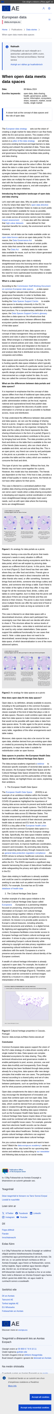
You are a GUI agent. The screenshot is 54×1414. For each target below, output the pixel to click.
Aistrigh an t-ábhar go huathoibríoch (27, 64)
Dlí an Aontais (8, 1296)
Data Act (15, 249)
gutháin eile (22, 1352)
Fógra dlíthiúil (8, 1230)
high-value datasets (14, 223)
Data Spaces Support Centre (25, 301)
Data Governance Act (22, 240)
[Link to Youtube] (21, 1217)
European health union (36, 826)
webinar (40, 764)
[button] (49, 8)
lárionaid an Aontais (42, 1358)
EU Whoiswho (8, 1307)
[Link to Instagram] (8, 1217)
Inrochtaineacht (9, 1237)
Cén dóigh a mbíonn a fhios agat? (37, 2)
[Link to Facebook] (21, 1213)
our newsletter (43, 1151)
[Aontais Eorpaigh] (21, 8)
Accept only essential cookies (35, 1408)
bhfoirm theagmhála (33, 1355)
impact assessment (10, 220)
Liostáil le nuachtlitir (11, 1200)
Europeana (7, 905)
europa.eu (22, 1330)
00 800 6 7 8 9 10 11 (27, 1349)
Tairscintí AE (7, 1300)
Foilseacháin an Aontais (12, 1311)
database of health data (12, 888)
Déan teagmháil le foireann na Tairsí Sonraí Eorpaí (24, 1196)
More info (12, 1386)
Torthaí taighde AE (10, 1303)
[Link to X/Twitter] (7, 1213)
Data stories (31, 30)
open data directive (39, 205)
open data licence (10, 237)
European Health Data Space (19, 792)
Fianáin (5, 1234)
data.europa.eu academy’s (30, 1145)
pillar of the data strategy (24, 141)
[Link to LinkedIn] (35, 1213)
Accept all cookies (40, 1397)
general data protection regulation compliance (25, 853)
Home (4, 30)
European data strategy (16, 129)
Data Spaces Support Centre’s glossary (29, 313)
